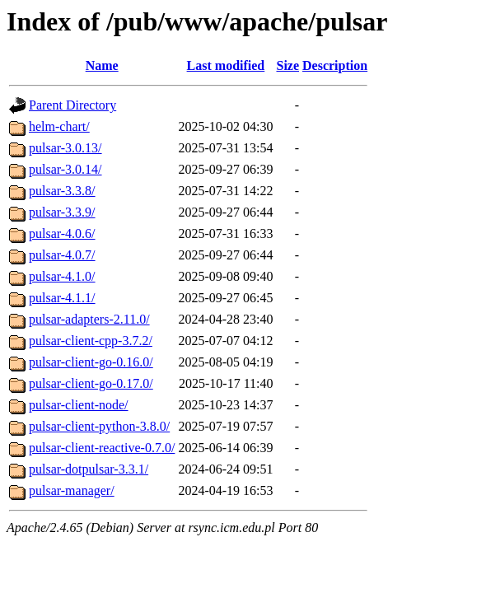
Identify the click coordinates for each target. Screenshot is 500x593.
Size (287, 65)
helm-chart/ (59, 126)
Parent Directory (72, 105)
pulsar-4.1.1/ (62, 298)
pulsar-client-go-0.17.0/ (91, 383)
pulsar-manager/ (71, 490)
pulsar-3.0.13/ (65, 148)
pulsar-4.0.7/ (62, 255)
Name (102, 65)
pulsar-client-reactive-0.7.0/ (102, 448)
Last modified (226, 65)
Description (334, 65)
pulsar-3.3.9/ (62, 212)
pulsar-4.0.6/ (62, 233)
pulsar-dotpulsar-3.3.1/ (88, 469)
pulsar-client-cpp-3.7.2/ (90, 341)
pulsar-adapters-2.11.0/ (89, 319)
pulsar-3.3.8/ (62, 191)
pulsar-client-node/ (79, 405)
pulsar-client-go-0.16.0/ (91, 362)
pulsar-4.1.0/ (62, 276)
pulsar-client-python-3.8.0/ (99, 426)
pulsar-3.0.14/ (65, 169)
